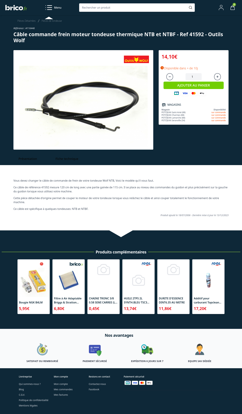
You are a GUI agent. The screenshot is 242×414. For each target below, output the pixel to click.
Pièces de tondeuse (52, 20)
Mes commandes (63, 389)
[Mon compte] (221, 7)
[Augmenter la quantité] (217, 76)
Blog (21, 389)
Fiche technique (66, 159)
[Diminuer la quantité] (169, 76)
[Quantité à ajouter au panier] (194, 76)
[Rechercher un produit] (133, 7)
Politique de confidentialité (33, 400)
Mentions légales (28, 405)
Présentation (27, 159)
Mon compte (61, 384)
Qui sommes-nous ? (30, 384)
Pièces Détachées (26, 20)
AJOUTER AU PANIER (193, 85)
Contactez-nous (97, 384)
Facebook (94, 389)
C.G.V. (22, 394)
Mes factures (61, 394)
